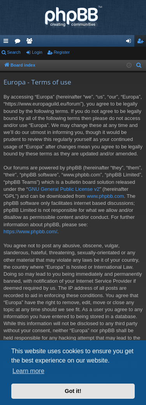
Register (62, 52)
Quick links (7, 42)
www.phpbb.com (105, 196)
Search (14, 52)
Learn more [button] (28, 371)
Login (37, 52)
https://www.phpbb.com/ (30, 231)
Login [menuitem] (130, 42)
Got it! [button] (73, 391)
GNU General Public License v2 (64, 189)
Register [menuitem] (142, 42)
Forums (19, 42)
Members (30, 42)
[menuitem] (138, 65)
